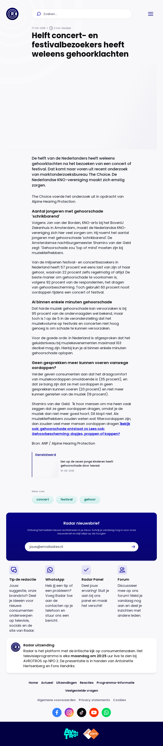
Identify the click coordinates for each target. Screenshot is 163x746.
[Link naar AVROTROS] (71, 734)
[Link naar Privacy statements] (94, 700)
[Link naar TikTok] (81, 712)
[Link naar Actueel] (47, 682)
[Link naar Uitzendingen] (66, 682)
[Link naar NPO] (91, 734)
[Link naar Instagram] (69, 712)
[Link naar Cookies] (119, 700)
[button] (150, 14)
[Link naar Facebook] (57, 712)
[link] (43, 499)
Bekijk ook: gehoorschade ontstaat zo (81, 426)
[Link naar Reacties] (87, 682)
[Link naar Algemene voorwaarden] (56, 700)
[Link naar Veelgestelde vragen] (81, 690)
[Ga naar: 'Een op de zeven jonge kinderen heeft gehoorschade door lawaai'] (83, 468)
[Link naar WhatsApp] (106, 712)
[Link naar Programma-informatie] (115, 682)
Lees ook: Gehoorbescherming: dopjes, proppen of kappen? (76, 431)
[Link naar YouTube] (94, 712)
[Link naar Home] (33, 682)
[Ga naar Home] (12, 14)
